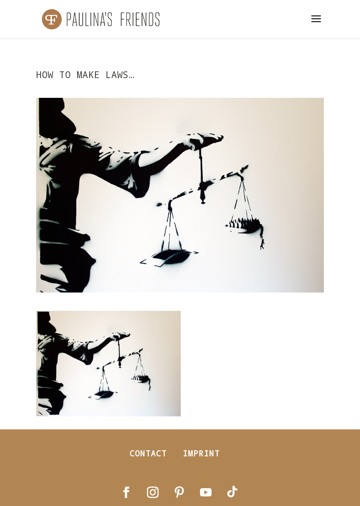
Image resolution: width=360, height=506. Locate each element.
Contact (148, 453)
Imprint (201, 453)
